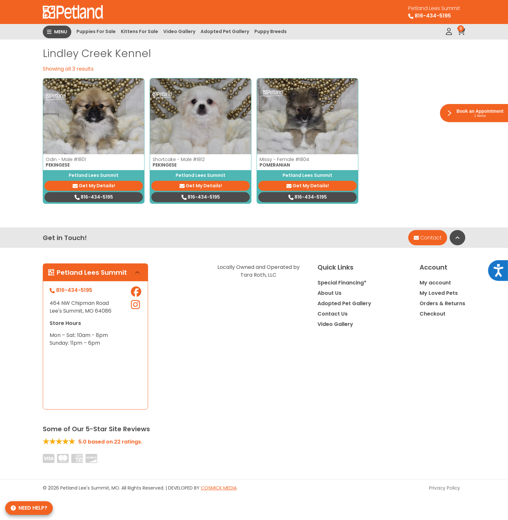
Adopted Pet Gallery (225, 31)
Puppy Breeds (270, 31)
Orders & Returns (442, 303)
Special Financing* (342, 282)
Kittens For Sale (139, 31)
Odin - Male (66, 159)
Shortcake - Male (179, 159)
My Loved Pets (439, 293)
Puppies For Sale (96, 31)
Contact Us (333, 314)
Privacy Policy (444, 488)
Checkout (432, 314)
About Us (329, 293)
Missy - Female (284, 159)
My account (435, 282)
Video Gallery (179, 31)
